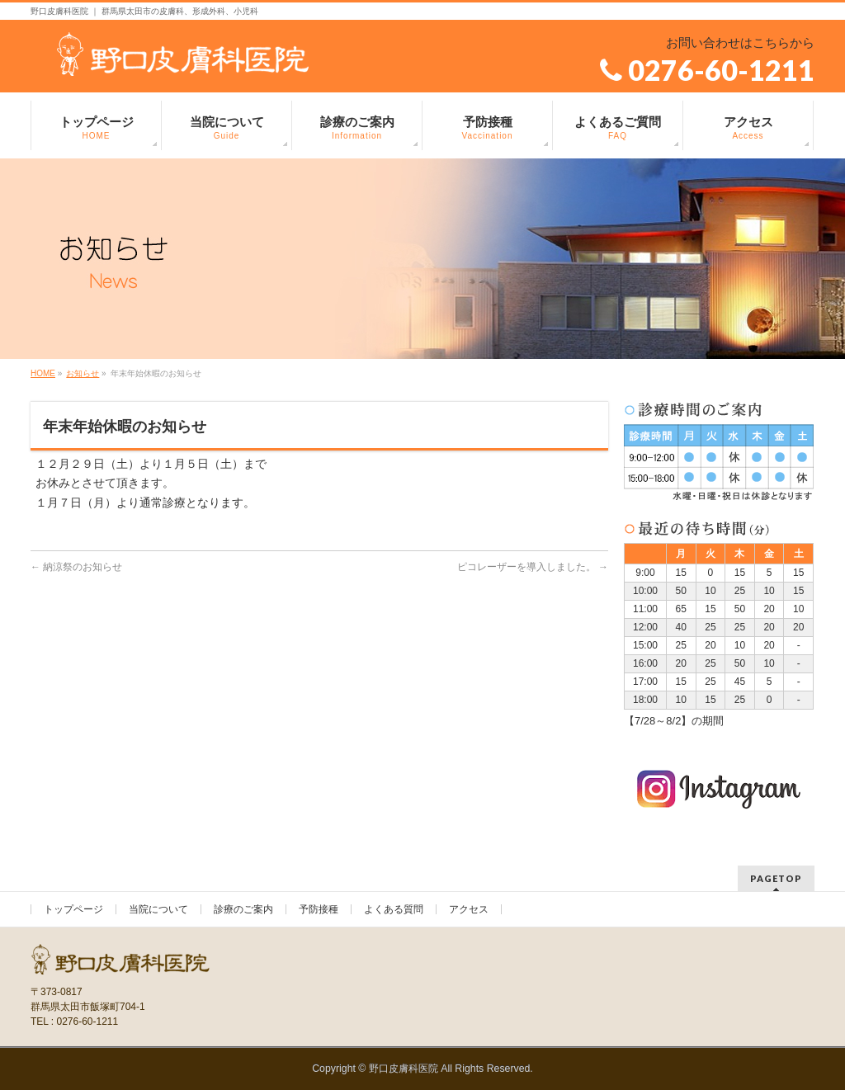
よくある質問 (393, 909)
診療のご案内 (243, 909)
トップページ (73, 909)
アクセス (469, 909)
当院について (158, 909)
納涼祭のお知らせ (76, 567)
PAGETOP (776, 878)
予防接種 (318, 909)
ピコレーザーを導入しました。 (532, 567)
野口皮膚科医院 (403, 1068)
